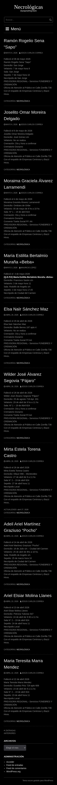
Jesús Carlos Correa (32, 53)
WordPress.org (13, 771)
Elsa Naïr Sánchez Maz (26, 309)
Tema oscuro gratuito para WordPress (37, 781)
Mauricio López (28, 268)
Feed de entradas (14, 765)
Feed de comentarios (16, 768)
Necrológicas (28, 7)
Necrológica (23, 101)
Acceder (10, 762)
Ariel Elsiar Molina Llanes (28, 595)
